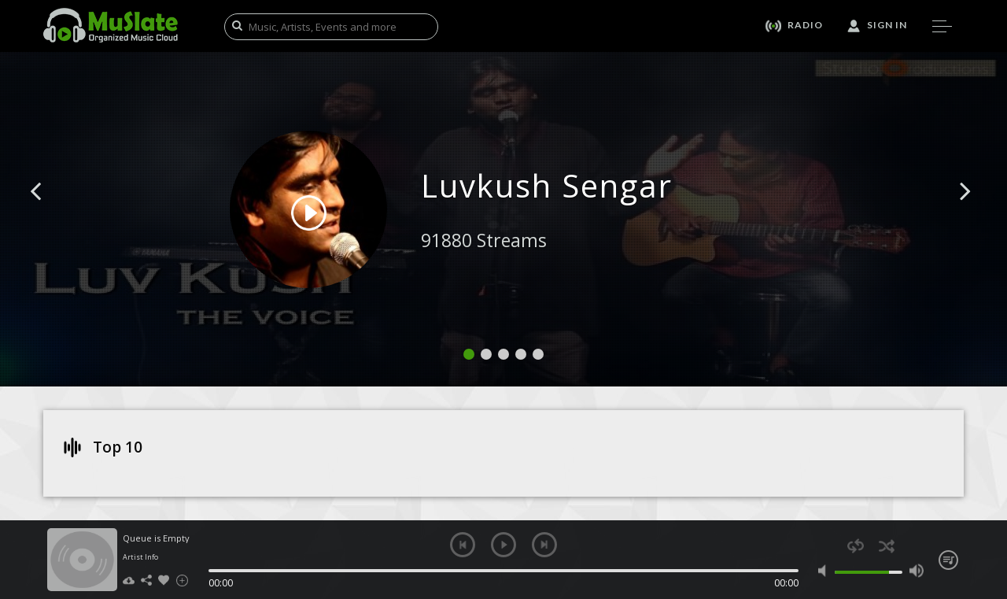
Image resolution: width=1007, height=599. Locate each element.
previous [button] (462, 544)
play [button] (503, 544)
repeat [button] (855, 546)
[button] (53, 215)
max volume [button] (916, 570)
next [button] (544, 544)
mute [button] (825, 570)
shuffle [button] (886, 546)
